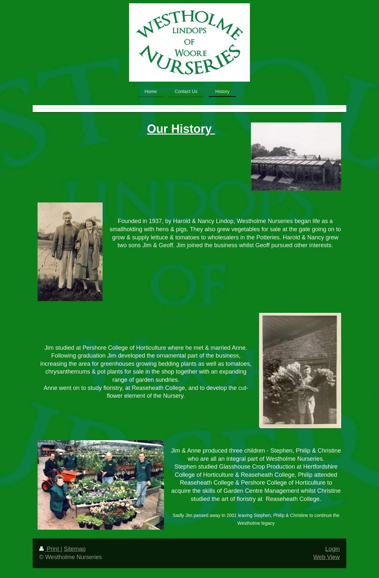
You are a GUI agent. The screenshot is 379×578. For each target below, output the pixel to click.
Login (332, 549)
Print (50, 549)
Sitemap (75, 549)
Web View (326, 557)
